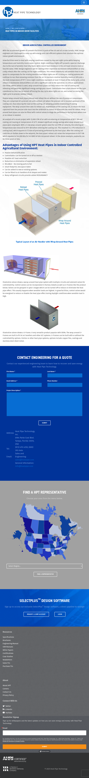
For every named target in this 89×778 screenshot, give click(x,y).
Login (60, 614)
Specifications (8, 637)
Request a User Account (36, 614)
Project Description (14, 390)
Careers (6, 688)
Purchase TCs (8, 666)
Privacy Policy (8, 695)
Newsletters (7, 659)
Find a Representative (45, 574)
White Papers (8, 650)
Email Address (12, 381)
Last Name (51, 371)
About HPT (7, 685)
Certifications (8, 653)
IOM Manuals (8, 647)
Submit (44, 747)
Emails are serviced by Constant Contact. (14, 741)
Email (5, 728)
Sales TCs (6, 663)
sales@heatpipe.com (24, 459)
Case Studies (8, 656)
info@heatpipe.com (24, 466)
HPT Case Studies (18, 28)
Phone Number (52, 381)
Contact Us (7, 692)
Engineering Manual (10, 643)
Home (7, 28)
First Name (11, 371)
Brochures (7, 640)
